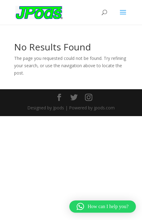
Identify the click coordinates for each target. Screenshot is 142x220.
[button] (102, 206)
